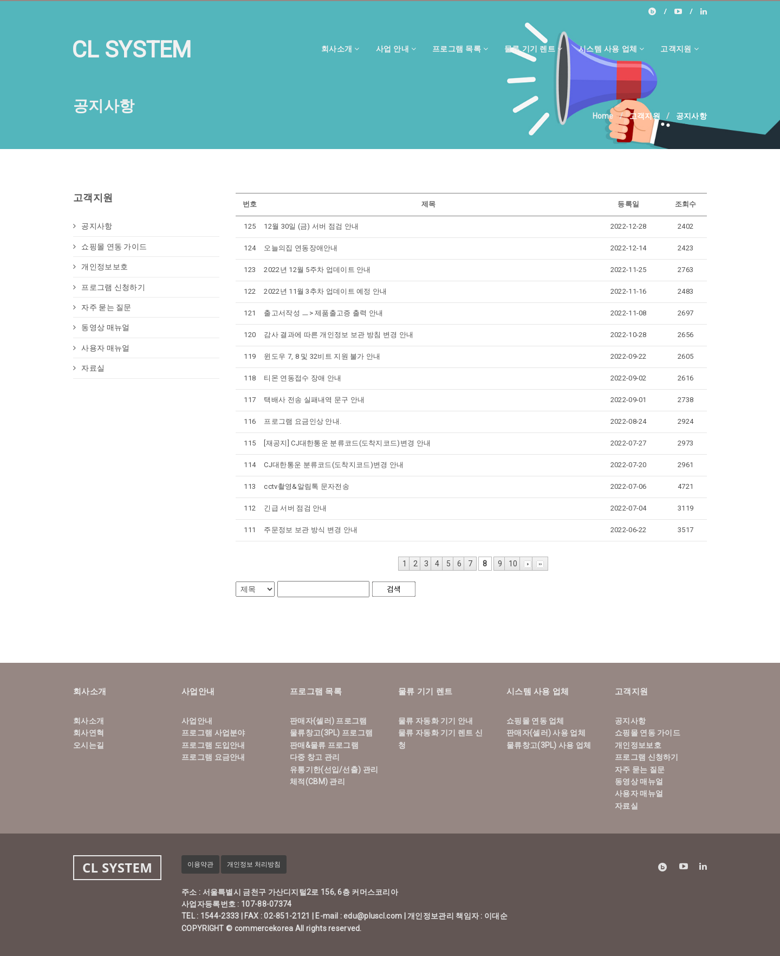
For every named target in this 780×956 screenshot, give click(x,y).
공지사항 (93, 226)
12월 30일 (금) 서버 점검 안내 (311, 226)
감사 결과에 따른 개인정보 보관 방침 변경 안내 (338, 335)
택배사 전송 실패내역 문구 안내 (314, 400)
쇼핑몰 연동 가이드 (110, 246)
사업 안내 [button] (396, 48)
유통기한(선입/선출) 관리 (334, 769)
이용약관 (200, 864)
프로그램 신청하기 (109, 287)
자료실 (89, 368)
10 (513, 563)
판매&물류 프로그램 (324, 745)
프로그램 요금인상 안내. (302, 421)
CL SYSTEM (132, 49)
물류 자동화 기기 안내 (435, 720)
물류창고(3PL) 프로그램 (331, 732)
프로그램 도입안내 (213, 745)
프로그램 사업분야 (213, 732)
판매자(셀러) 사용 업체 (546, 732)
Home (603, 116)
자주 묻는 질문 (102, 307)
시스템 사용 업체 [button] (611, 48)
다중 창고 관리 (315, 757)
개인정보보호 (100, 266)
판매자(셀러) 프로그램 (328, 720)
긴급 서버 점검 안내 (295, 508)
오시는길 (88, 745)
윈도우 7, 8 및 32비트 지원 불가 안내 (322, 356)
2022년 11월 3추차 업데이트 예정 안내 (325, 291)
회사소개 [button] (340, 48)
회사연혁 (88, 732)
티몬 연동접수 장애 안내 (302, 378)
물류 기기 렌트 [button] (533, 48)
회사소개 (88, 720)
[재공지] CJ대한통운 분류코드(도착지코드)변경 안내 (347, 443)
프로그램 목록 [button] (460, 48)
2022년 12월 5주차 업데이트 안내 (317, 270)
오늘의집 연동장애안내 (300, 248)
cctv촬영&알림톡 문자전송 (306, 486)
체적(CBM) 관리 (317, 781)
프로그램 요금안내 (213, 757)
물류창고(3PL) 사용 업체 (549, 745)
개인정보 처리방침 (254, 864)
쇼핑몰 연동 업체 (535, 720)
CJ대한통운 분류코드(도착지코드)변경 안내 (334, 465)
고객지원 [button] (679, 48)
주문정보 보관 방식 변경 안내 (311, 530)
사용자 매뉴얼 (101, 348)
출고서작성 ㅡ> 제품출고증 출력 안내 (323, 313)
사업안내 (196, 720)
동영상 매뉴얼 (101, 327)
